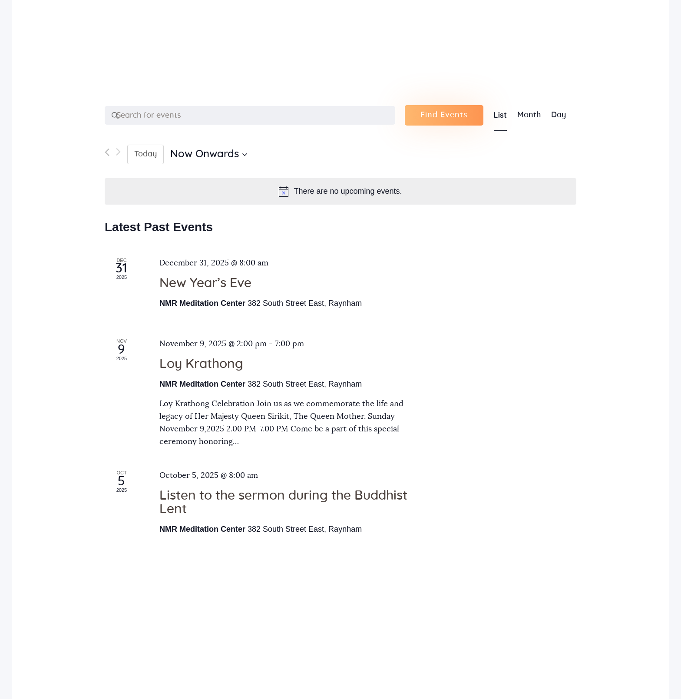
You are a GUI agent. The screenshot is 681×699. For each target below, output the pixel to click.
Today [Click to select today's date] (145, 154)
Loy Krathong (201, 364)
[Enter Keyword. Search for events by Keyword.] (250, 115)
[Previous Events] (107, 154)
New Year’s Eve (205, 283)
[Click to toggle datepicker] (208, 154)
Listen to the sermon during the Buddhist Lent (283, 502)
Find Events (444, 115)
